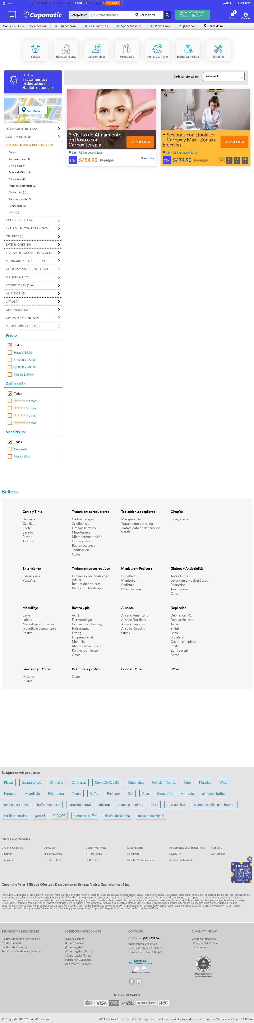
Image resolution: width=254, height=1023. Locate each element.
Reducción (178, 585)
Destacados (38, 26)
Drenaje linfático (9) (20, 172)
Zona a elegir (180, 650)
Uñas (223, 782)
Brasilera (177, 637)
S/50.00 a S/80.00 (25, 367)
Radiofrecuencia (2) (20, 199)
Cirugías (177, 511)
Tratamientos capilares (138, 511)
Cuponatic (21, 449)
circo (154, 804)
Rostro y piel (81, 608)
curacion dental (80, 804)
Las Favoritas (96, 26)
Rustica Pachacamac (181, 860)
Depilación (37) (17, 309)
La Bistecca (92, 860)
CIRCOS (59, 816)
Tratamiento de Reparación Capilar (140, 529)
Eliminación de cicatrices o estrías (90, 577)
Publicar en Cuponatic (78, 959)
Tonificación (80, 550)
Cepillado (29, 523)
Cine (187, 782)
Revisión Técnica (164, 782)
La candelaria (135, 847)
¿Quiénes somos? (75, 938)
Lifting (76, 633)
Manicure (128, 580)
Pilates (27, 681)
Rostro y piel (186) (20, 285)
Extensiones (32, 568)
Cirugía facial (180, 519)
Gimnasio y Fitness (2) (22, 318)
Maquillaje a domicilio (38, 624)
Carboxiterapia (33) (20, 159)
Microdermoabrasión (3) (22, 185)
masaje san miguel (151, 816)
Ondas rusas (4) (17, 192)
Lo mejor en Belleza (21, 128)
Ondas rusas (81, 541)
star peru (216, 847)
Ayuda (227, 3)
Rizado (27, 537)
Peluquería (56, 793)
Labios (27, 620)
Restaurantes (31, 782)
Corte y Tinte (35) (19, 137)
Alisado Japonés (133, 624)
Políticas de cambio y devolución (21, 938)
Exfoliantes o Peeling (87, 624)
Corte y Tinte (32, 511)
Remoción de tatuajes (87, 588)
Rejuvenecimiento (85, 650)
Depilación (178, 608)
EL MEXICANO (52, 853)
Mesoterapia (81, 532)
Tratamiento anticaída (137, 523)
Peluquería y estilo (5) (23, 326)
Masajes (28, 676)
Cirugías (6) (14, 236)
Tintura (28, 541)
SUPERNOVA (219, 853)
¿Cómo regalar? (74, 947)
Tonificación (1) (17, 205)
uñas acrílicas (176, 804)
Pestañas (29, 580)
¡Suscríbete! (244, 3)
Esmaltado (129, 576)
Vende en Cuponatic (204, 938)
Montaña (187, 793)
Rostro (27, 633)
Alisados (127, 608)
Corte (27, 528)
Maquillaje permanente (39, 628)
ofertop (104, 804)
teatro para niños (16, 804)
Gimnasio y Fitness (36, 669)
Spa (130, 793)
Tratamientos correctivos (91, 568)
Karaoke (10, 793)
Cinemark (7, 853)
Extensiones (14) (18, 244)
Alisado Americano (134, 615)
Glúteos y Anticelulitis (187, 568)
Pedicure (127, 585)
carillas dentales (15, 816)
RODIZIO (175, 853)
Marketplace (22, 456)
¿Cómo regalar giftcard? (79, 951)
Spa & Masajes (129, 26)
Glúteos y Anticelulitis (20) (27, 269)
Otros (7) (12, 301)
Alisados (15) (16, 293)
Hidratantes (80, 628)
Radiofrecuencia (83, 545)
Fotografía (164, 793)
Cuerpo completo (183, 641)
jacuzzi (40, 816)
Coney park (50, 847)
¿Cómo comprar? (75, 943)
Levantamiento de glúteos (189, 580)
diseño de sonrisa (117, 816)
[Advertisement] (127, 730)
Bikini (175, 628)
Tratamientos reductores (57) (29, 145)
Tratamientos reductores (90, 511)
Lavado (28, 532)
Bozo (174, 633)
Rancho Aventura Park (140, 860)
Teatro (76, 793)
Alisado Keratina (133, 628)
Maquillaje (30, 608)
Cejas (27, 615)
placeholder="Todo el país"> (152, 15)
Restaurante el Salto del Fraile (187, 847)
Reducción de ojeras (86, 584)
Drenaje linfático (84, 528)
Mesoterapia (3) (17, 179)
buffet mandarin (48, 804)
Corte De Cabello (107, 782)
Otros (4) (14, 212)
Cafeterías (78, 782)
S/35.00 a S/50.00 (25, 360)
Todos (12, 152)
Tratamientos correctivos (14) (30, 252)
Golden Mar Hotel (96, 847)
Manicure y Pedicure (136, 568)
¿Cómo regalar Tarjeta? (78, 955)
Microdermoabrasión (87, 537)
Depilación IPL (181, 615)
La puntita (133, 853)
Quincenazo (65, 26)
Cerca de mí (215, 26)
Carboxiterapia (83, 519)
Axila (174, 624)
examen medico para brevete (214, 804)
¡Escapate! (188, 26)
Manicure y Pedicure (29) (25, 260)
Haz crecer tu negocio (78, 964)
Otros (76, 554)
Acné (75, 615)
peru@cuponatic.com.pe (142, 943)
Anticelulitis (179, 576)
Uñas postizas (131, 589)
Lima (9, 3)
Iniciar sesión (199, 947)
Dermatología (82, 620)
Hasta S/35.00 (23, 352)
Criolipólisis (80, 523)
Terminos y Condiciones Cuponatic (22, 951)
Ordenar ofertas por (187, 76)
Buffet (94, 793)
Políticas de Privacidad (15, 947)
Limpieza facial (82, 637)
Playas (8, 782)
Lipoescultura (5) (19, 220)
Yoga (145, 793)
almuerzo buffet (213, 793)
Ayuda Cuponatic (12, 943)
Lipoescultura (131, 669)
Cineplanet (136, 782)
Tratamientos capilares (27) (27, 228)
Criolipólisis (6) (17, 165)
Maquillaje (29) (17, 277)
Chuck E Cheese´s (12, 847)
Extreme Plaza (52, 860)
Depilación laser (182, 620)
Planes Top (160, 26)
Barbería (29, 519)
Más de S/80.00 (24, 374)
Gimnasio (56, 782)
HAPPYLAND (94, 853)
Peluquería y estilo (86, 669)
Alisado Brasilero (133, 620)
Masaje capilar (131, 519)
